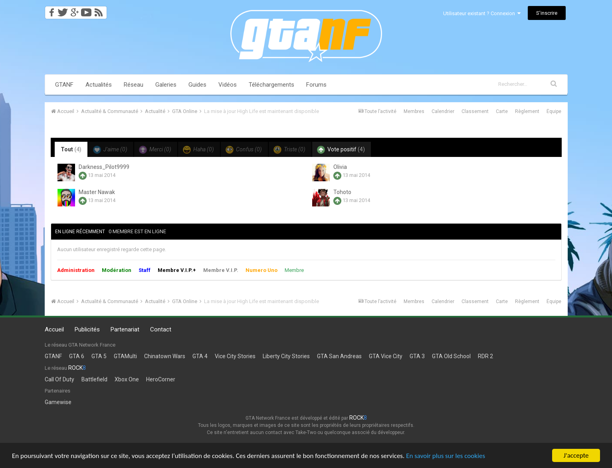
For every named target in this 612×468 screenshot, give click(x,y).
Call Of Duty (59, 379)
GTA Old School (451, 356)
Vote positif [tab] (341, 150)
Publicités (87, 329)
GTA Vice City (385, 356)
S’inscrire (546, 13)
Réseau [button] (133, 84)
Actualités (98, 84)
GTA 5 (99, 356)
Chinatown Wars (164, 356)
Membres (414, 111)
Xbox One (127, 379)
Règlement (527, 111)
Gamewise (58, 402)
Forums (316, 84)
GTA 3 (417, 356)
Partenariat (125, 329)
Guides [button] (197, 84)
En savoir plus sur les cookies (445, 456)
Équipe (554, 111)
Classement (475, 111)
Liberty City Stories (286, 356)
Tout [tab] (71, 149)
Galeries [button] (165, 84)
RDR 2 (485, 356)
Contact (160, 329)
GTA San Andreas (339, 356)
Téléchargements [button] (271, 84)
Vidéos (227, 84)
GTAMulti (125, 356)
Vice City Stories (235, 356)
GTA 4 (200, 356)
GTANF (64, 84)
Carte (502, 111)
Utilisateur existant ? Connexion (482, 13)
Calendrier (443, 111)
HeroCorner (160, 379)
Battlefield (94, 379)
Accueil (54, 329)
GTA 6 (76, 356)
